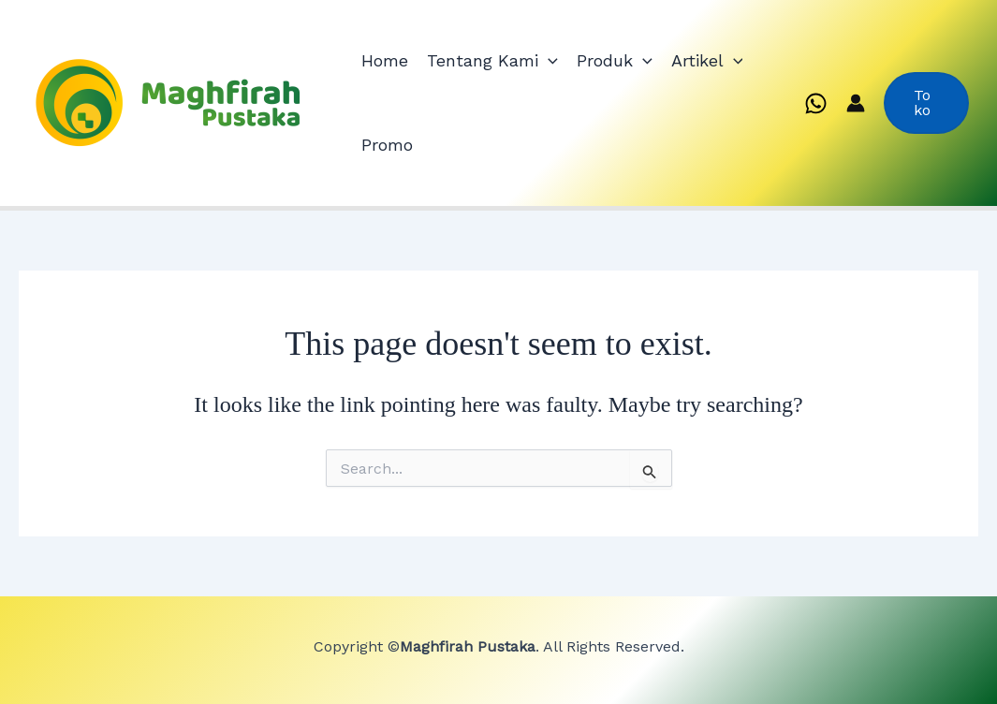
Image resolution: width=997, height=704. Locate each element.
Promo (387, 144)
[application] (548, 61)
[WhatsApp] (816, 103)
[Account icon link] (855, 103)
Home (384, 60)
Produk (614, 61)
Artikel (707, 61)
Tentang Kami (492, 61)
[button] (926, 103)
